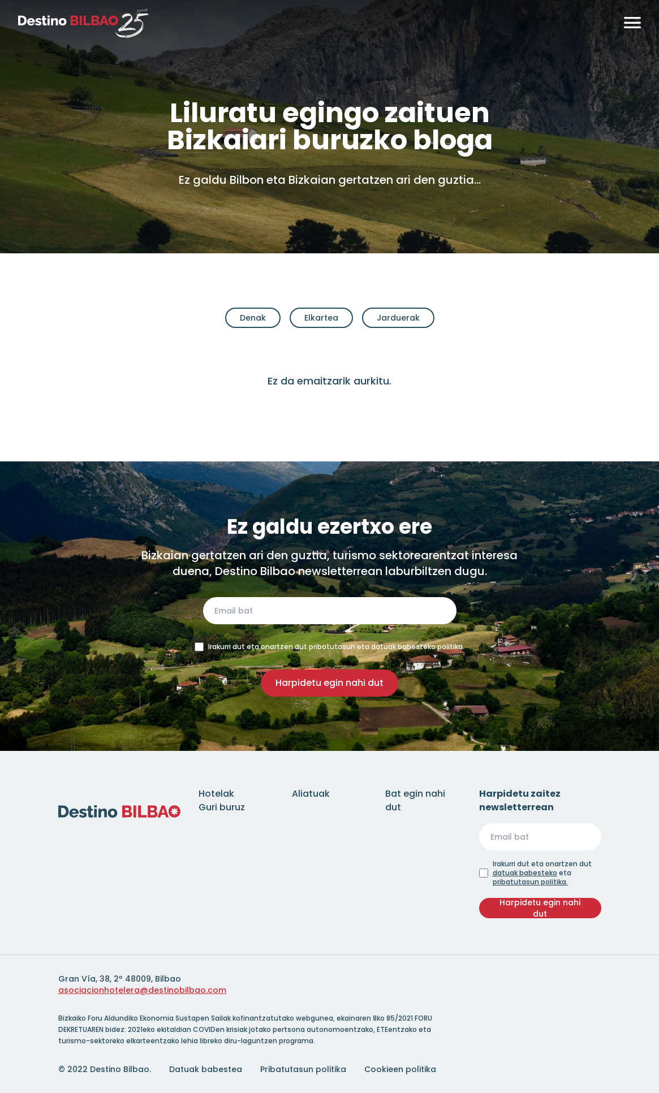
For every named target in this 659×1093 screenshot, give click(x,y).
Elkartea (321, 317)
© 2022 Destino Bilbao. (104, 1069)
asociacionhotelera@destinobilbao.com (142, 990)
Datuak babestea (205, 1069)
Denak (253, 317)
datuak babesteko (525, 873)
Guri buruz (222, 807)
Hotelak (216, 793)
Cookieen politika (400, 1069)
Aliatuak (311, 793)
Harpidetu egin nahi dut (329, 682)
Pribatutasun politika (303, 1069)
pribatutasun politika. (530, 882)
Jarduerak (398, 317)
